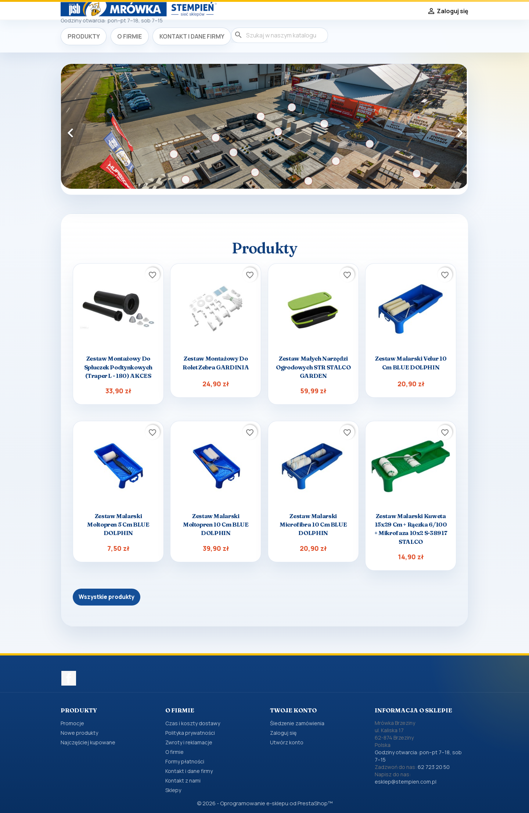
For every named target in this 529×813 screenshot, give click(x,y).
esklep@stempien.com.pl (405, 781)
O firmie (129, 36)
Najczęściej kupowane (88, 742)
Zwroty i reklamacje (188, 742)
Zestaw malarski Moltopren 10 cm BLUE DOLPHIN (216, 524)
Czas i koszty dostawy (192, 723)
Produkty (84, 36)
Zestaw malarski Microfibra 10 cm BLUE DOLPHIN (313, 524)
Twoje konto (293, 710)
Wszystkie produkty (106, 597)
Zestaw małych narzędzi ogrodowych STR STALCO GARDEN (313, 367)
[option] (264, 126)
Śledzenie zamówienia (297, 723)
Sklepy (173, 790)
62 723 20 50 (434, 766)
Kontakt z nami (183, 780)
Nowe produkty (79, 732)
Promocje (72, 723)
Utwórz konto (286, 742)
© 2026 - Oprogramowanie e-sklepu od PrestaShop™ (264, 803)
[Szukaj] (279, 35)
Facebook (68, 678)
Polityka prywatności (190, 732)
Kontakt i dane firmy (191, 36)
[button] (91, 129)
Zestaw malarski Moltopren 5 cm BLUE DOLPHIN (118, 524)
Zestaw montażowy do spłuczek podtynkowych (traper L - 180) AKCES (118, 367)
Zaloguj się (283, 732)
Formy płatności (184, 761)
